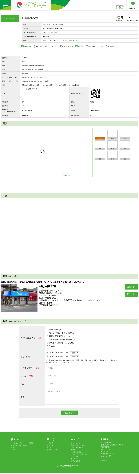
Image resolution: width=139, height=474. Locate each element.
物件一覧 (130, 294)
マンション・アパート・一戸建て (22, 444)
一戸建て (50, 444)
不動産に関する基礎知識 (79, 455)
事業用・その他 (52, 450)
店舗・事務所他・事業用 (19, 446)
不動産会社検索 (106, 443)
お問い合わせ (75, 461)
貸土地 (13, 450)
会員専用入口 (105, 461)
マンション (50, 446)
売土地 (49, 448)
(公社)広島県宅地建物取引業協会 (112, 445)
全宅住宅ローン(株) (107, 454)
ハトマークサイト (107, 450)
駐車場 (13, 448)
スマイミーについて (77, 444)
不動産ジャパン (106, 452)
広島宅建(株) (105, 448)
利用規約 (74, 450)
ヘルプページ (75, 457)
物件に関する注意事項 (78, 446)
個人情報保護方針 (77, 448)
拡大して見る (67, 175)
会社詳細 (130, 287)
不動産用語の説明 (77, 452)
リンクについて (76, 459)
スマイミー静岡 (106, 456)
